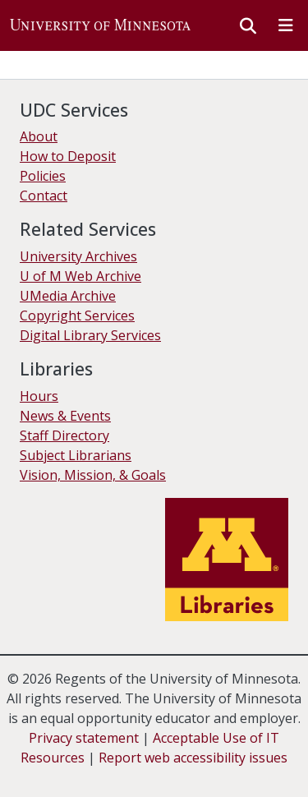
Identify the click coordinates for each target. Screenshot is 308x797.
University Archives (78, 256)
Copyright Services (77, 315)
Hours (39, 396)
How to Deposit (68, 156)
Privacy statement (84, 738)
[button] (100, 25)
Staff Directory (64, 435)
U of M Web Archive (80, 276)
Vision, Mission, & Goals (93, 475)
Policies (43, 176)
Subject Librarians (75, 455)
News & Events (65, 416)
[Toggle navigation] (286, 25)
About (38, 136)
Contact (43, 196)
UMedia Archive (68, 296)
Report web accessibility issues (193, 758)
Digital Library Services (90, 335)
